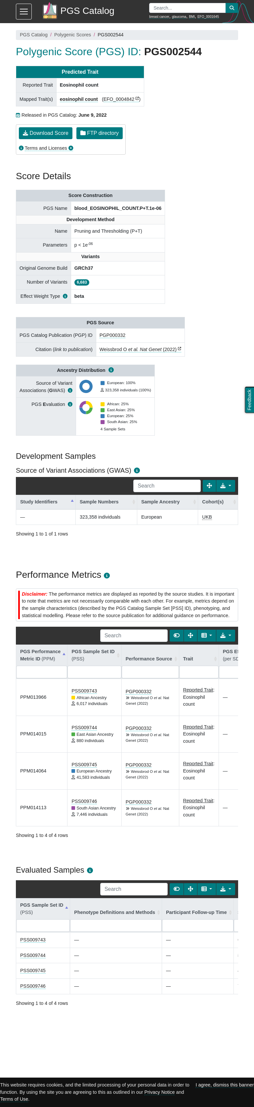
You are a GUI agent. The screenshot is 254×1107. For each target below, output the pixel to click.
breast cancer (159, 17)
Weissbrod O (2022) (138, 349)
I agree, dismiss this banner (224, 1084)
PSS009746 (84, 801)
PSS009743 (84, 690)
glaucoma (179, 17)
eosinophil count (79, 99)
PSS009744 (84, 727)
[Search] (167, 486)
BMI (192, 17)
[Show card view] (176, 635)
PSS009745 (84, 764)
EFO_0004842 (119, 99)
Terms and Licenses (46, 148)
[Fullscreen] (209, 486)
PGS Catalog (34, 34)
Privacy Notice (159, 1092)
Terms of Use (14, 1099)
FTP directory (99, 133)
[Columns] (207, 635)
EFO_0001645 (208, 17)
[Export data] (225, 486)
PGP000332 (112, 335)
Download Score (45, 133)
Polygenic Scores (72, 34)
